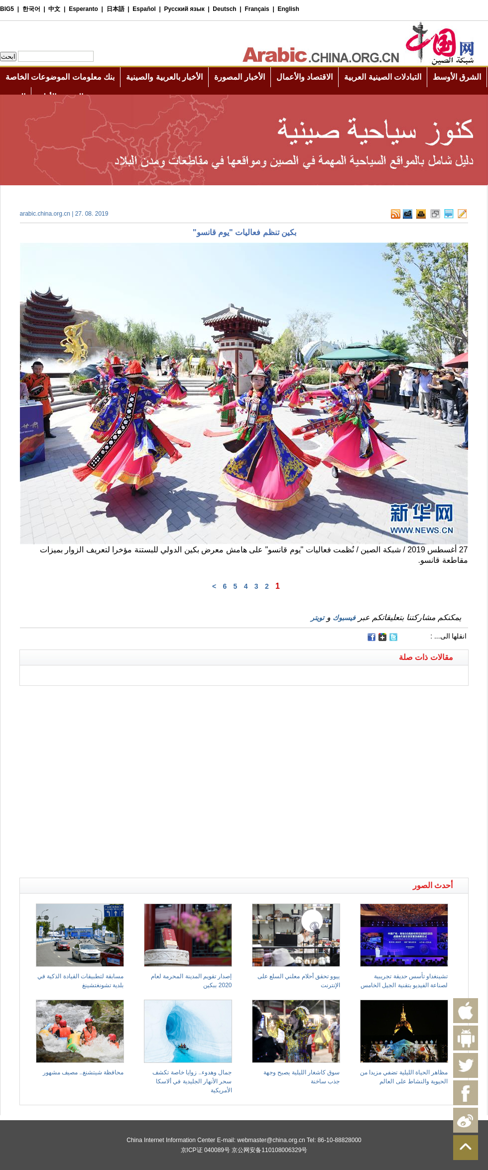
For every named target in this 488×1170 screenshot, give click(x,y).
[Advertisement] (93, 779)
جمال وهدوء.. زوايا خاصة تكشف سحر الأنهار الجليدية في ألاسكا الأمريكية (192, 1081)
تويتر (317, 618)
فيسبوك (344, 618)
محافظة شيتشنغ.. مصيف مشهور (83, 1072)
